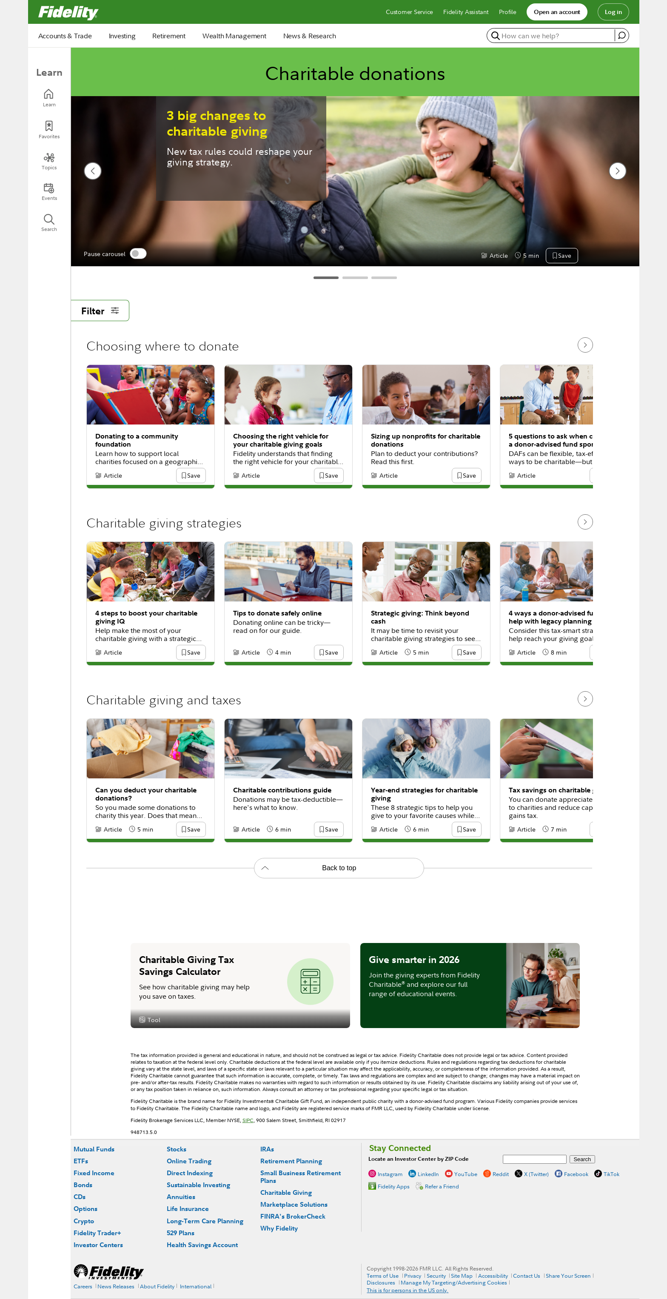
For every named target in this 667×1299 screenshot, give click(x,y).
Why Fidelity (279, 1228)
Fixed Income (94, 1173)
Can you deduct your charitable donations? (146, 794)
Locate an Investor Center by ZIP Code (418, 1158)
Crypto (84, 1221)
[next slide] (618, 171)
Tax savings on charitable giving (560, 790)
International (195, 1286)
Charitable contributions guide (282, 790)
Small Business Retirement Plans (300, 1177)
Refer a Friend (442, 1186)
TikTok (611, 1174)
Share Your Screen (568, 1275)
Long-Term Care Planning (205, 1221)
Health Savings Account (202, 1245)
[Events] (49, 192)
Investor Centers (98, 1245)
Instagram (390, 1174)
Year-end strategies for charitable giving (424, 794)
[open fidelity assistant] (622, 35)
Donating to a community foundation (136, 440)
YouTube (465, 1174)
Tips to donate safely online (277, 613)
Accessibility (493, 1275)
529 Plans (180, 1233)
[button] (564, 256)
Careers (83, 1286)
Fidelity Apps (394, 1186)
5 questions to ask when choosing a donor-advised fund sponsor (564, 440)
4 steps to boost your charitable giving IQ (146, 617)
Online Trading (189, 1161)
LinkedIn (428, 1174)
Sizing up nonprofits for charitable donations (425, 440)
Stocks (176, 1149)
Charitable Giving (286, 1192)
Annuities (181, 1197)
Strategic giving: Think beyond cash (420, 617)
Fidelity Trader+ (97, 1233)
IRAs (267, 1149)
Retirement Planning (291, 1161)
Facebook (576, 1174)
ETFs (81, 1161)
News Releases (115, 1286)
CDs (80, 1197)
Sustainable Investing (198, 1185)
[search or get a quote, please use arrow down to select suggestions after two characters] (552, 36)
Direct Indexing (190, 1173)
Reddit (501, 1174)
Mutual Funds (94, 1149)
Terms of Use (383, 1275)
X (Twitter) (536, 1174)
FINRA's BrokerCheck (292, 1216)
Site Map (462, 1275)
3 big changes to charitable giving (217, 123)
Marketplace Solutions (294, 1204)
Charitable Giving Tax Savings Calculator (186, 965)
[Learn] (49, 98)
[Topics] (49, 161)
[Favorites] (49, 130)
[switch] (138, 253)
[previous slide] (93, 171)
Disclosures (381, 1282)
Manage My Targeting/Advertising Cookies (454, 1282)
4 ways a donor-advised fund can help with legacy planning (562, 617)
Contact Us (526, 1275)
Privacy (412, 1275)
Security (436, 1275)
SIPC (248, 1120)
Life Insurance (188, 1209)
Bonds (83, 1185)
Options (85, 1209)
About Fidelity (157, 1286)
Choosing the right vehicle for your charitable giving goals (280, 440)
